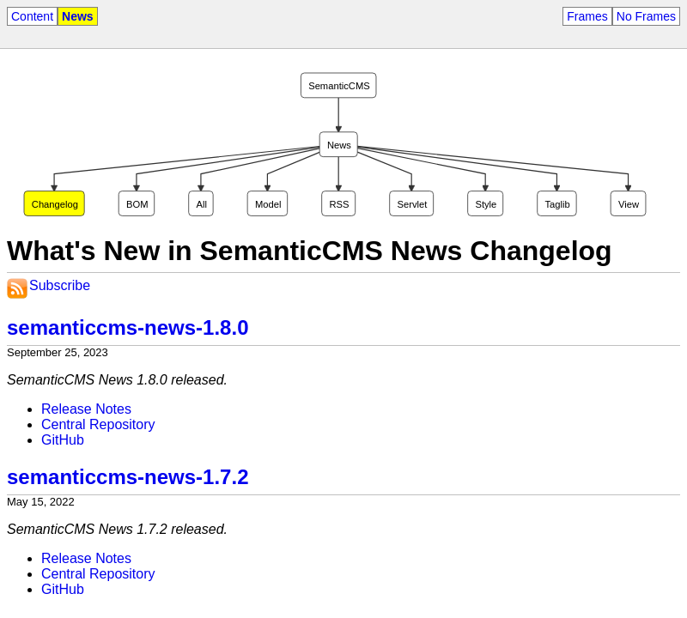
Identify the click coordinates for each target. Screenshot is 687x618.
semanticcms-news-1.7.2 (127, 476)
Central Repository (98, 424)
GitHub (62, 440)
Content (32, 16)
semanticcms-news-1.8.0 (127, 327)
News (78, 16)
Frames (587, 16)
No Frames (646, 16)
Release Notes (86, 409)
